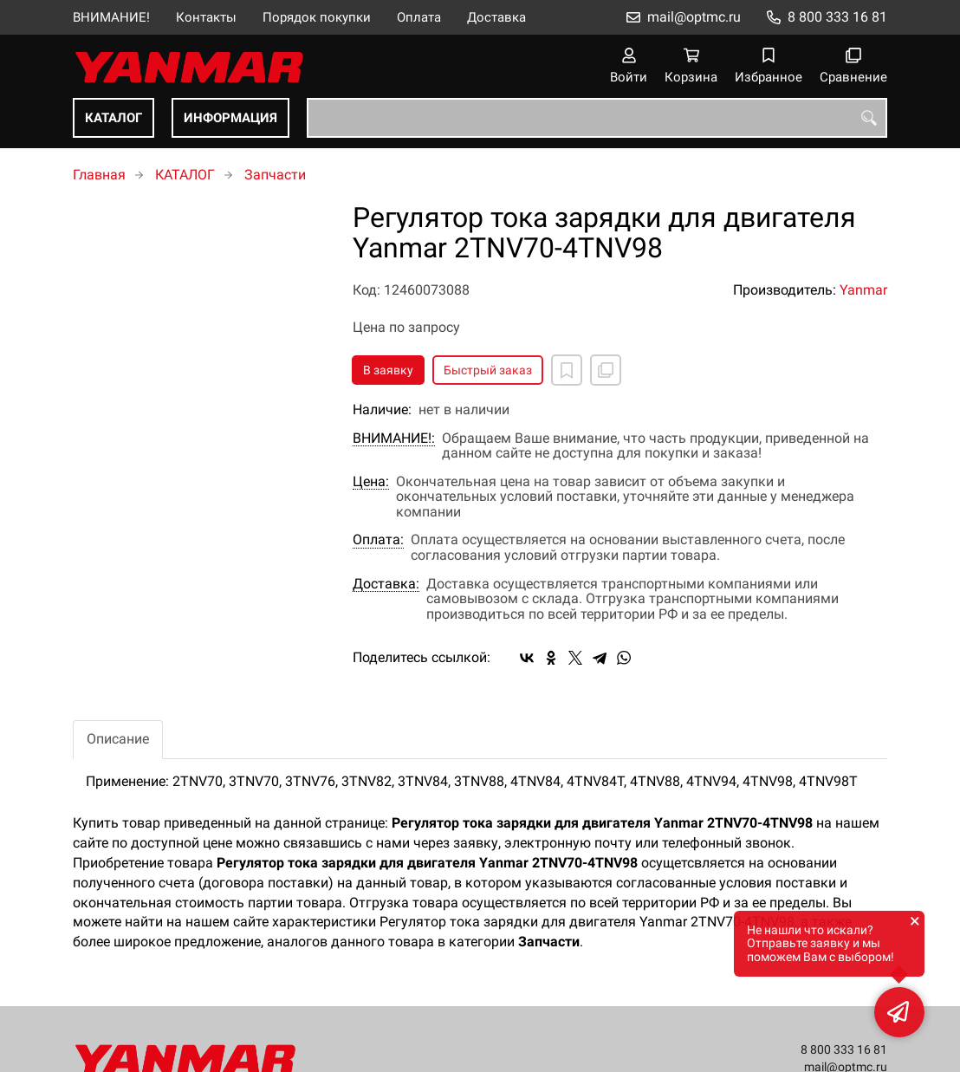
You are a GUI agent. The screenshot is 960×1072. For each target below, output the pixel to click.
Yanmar (863, 290)
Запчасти (275, 174)
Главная (99, 174)
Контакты (206, 17)
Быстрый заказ (488, 370)
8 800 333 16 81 (837, 17)
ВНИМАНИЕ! (111, 17)
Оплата (419, 17)
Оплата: (378, 540)
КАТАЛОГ (113, 118)
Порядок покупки (317, 17)
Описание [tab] (118, 739)
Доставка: (386, 584)
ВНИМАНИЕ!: (394, 438)
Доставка (496, 17)
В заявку (388, 370)
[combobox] (597, 118)
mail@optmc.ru (694, 17)
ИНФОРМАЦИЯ (230, 118)
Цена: (371, 482)
